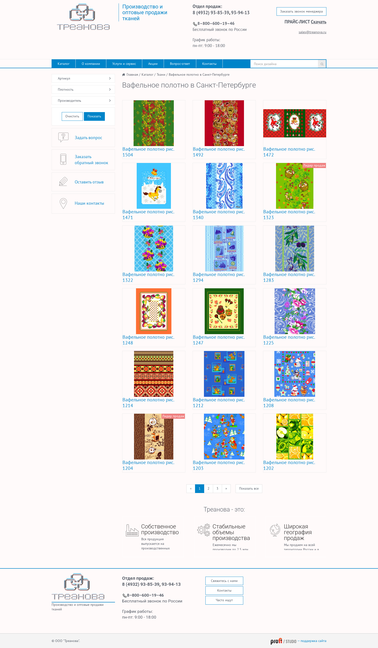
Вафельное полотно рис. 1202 (289, 465)
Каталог (63, 63)
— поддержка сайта (298, 641)
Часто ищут (224, 600)
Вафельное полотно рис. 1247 (218, 340)
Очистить (72, 116)
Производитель (69, 100)
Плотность (66, 89)
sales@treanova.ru (312, 32)
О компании (91, 63)
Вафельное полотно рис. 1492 (218, 152)
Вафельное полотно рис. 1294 (218, 277)
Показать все (249, 488)
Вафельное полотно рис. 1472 (289, 152)
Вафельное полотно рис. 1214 (148, 403)
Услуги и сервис (124, 63)
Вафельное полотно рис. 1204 (148, 465)
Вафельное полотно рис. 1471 (148, 215)
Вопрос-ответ (180, 63)
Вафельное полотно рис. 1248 (148, 340)
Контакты (209, 63)
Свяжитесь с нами (224, 581)
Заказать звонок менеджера (301, 11)
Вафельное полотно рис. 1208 (289, 403)
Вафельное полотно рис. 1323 (289, 215)
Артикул (64, 78)
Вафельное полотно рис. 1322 (148, 277)
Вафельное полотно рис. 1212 (218, 403)
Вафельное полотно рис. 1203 (218, 465)
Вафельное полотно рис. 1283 (289, 277)
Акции (153, 63)
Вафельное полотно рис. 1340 (218, 215)
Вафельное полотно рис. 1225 (289, 340)
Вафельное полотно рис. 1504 (148, 152)
